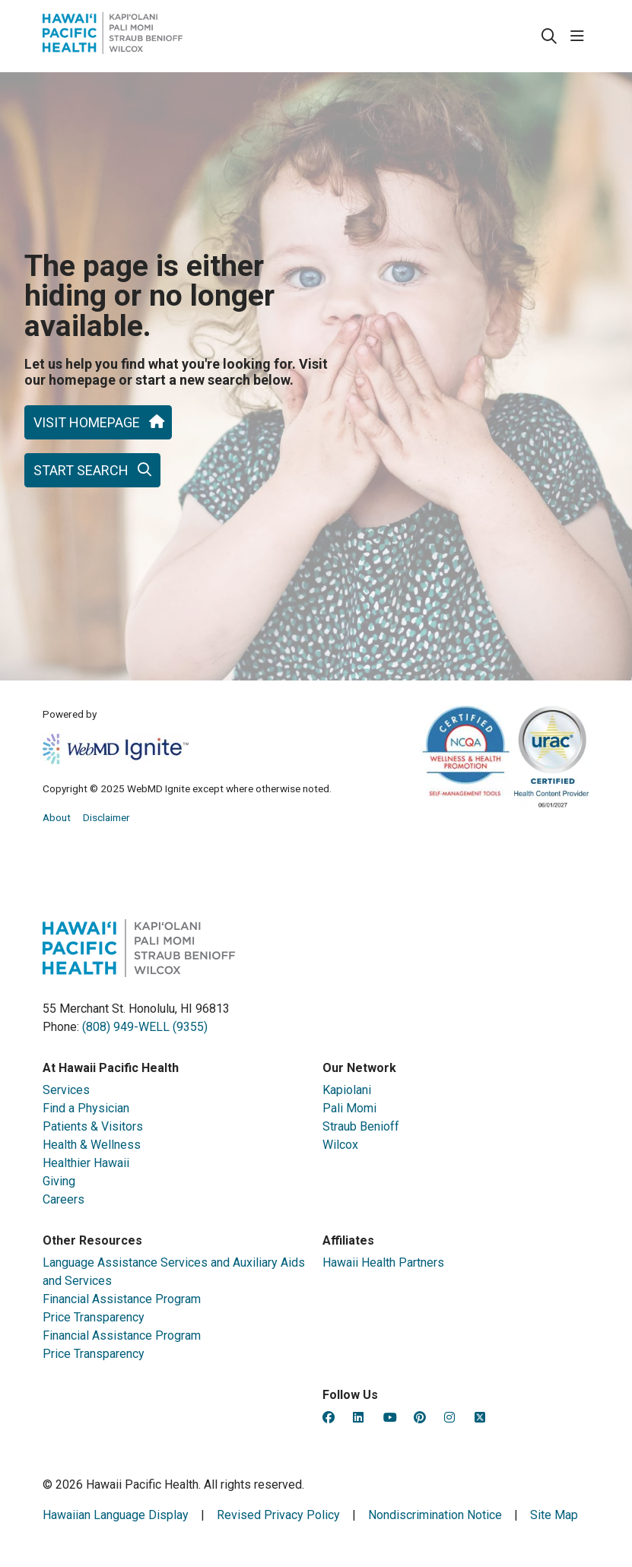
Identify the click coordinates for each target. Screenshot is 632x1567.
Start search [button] (92, 470)
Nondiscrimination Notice (435, 1515)
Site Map (554, 1515)
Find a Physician (86, 1109)
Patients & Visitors (93, 1127)
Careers (63, 1200)
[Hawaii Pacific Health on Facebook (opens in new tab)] (328, 1417)
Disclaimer (106, 817)
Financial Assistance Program (122, 1300)
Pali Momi (349, 1109)
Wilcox (340, 1145)
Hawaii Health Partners (383, 1263)
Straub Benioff (360, 1127)
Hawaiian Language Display (116, 1515)
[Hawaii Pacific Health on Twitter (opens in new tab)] (480, 1417)
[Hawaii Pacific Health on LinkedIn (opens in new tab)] (358, 1417)
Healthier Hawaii (86, 1163)
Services (66, 1090)
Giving (59, 1182)
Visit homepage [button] (98, 422)
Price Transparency (94, 1318)
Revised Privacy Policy (278, 1515)
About (57, 817)
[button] (580, 36)
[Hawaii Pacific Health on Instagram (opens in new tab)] (449, 1417)
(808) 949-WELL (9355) (145, 1027)
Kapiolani (346, 1090)
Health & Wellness (92, 1145)
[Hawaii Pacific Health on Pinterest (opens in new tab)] (420, 1417)
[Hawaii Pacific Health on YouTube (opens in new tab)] (390, 1417)
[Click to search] (549, 36)
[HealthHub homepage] (113, 36)
